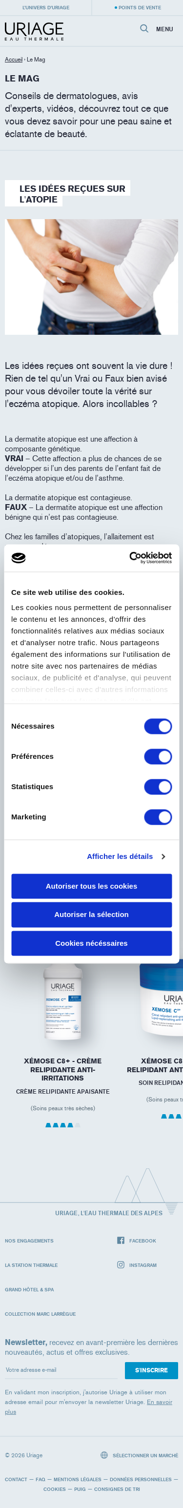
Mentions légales (78, 1479)
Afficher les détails (120, 856)
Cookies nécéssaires (91, 943)
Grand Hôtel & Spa (29, 1289)
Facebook (136, 1241)
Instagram (137, 1265)
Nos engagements (29, 1240)
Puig (80, 1489)
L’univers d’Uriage (45, 7)
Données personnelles (141, 1479)
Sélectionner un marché (140, 1455)
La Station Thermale (31, 1265)
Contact (16, 1479)
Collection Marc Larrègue (40, 1314)
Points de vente (140, 7)
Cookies (54, 1489)
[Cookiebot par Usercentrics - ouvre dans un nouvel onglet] (130, 557)
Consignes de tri (117, 1489)
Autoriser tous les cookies (92, 886)
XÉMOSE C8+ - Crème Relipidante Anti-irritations (63, 1069)
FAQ (40, 1479)
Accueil (13, 59)
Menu (164, 29)
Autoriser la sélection (91, 915)
